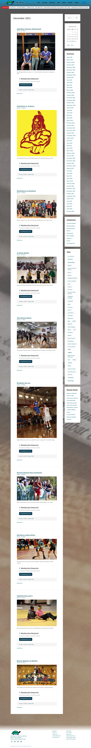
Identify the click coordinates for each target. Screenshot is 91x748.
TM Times (20, 2)
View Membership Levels (25, 84)
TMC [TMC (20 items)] (69, 359)
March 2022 (70, 181)
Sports (58, 2)
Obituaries (76, 2)
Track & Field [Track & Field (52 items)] (71, 369)
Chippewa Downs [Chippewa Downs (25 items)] (72, 278)
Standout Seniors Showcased (29, 29)
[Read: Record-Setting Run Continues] (37, 488)
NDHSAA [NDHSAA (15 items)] (70, 324)
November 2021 (71, 191)
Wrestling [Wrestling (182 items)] (71, 380)
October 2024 (70, 102)
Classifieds (70, 2)
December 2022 (71, 158)
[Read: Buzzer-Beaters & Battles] (37, 674)
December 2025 (71, 67)
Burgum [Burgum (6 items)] (70, 275)
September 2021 (71, 196)
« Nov (68, 45)
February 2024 (71, 123)
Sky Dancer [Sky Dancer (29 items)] (71, 341)
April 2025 (69, 87)
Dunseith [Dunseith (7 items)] (70, 289)
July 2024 (69, 110)
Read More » (20, 93)
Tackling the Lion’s (25, 596)
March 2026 (70, 59)
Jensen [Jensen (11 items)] (69, 310)
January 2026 (70, 65)
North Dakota (52, 2)
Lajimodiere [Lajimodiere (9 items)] (71, 312)
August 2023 (70, 138)
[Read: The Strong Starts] (37, 334)
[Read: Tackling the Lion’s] (37, 612)
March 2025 (70, 90)
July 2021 (69, 201)
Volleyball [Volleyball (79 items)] (70, 377)
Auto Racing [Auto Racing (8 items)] (71, 256)
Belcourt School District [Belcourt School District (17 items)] (72, 269)
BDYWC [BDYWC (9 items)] (70, 265)
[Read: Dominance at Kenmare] (37, 206)
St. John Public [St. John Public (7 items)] (71, 346)
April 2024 (69, 117)
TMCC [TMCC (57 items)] (74, 359)
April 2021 (69, 208)
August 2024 (70, 107)
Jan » (72, 45)
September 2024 (71, 105)
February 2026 (71, 62)
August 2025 (70, 77)
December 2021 (71, 188)
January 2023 (70, 155)
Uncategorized (71, 243)
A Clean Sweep (23, 253)
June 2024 (69, 112)
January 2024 (70, 125)
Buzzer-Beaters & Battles (27, 661)
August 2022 (70, 168)
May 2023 (69, 145)
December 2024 (71, 97)
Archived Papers (71, 223)
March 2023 (70, 150)
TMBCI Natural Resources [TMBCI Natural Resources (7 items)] (71, 356)
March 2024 (70, 120)
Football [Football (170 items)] (70, 301)
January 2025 (70, 95)
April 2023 (69, 148)
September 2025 (71, 75)
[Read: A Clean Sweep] (37, 269)
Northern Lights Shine (26, 535)
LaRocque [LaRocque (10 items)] (70, 315)
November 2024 (71, 100)
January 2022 (70, 186)
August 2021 (70, 198)
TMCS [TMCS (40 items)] (69, 365)
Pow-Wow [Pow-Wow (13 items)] (70, 332)
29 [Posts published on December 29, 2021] (72, 41)
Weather (64, 2)
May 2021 (69, 206)
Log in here (31, 89)
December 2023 (71, 128)
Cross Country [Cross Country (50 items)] (72, 281)
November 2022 (71, 160)
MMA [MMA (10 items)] (69, 321)
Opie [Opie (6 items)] (74, 329)
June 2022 (69, 173)
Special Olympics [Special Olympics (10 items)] (72, 343)
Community (44, 2)
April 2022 (69, 178)
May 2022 (69, 176)
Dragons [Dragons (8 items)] (70, 286)
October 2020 (70, 211)
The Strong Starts (24, 318)
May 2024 (69, 115)
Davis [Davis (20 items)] (69, 284)
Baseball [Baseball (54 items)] (70, 259)
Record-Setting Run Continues (29, 472)
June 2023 (69, 143)
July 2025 (69, 80)
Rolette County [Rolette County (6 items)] (71, 338)
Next (59, 717)
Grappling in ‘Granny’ (26, 106)
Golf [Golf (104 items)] (69, 304)
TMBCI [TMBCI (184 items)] (70, 352)
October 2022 (70, 163)
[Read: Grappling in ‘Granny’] (37, 133)
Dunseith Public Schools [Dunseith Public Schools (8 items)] (72, 293)
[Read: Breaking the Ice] (37, 412)
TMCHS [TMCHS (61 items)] (70, 362)
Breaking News (71, 226)
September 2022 (71, 165)
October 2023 (70, 133)
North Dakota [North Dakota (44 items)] (71, 327)
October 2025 (70, 72)
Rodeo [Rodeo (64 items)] (69, 335)
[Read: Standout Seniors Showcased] (36, 51)
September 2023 (71, 135)
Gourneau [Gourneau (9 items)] (70, 307)
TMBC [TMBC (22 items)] (69, 349)
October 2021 (70, 193)
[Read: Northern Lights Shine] (37, 549)
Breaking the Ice (23, 383)
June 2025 (69, 82)
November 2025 (71, 70)
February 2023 (71, 153)
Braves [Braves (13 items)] (69, 272)
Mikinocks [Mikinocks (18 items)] (70, 318)
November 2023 (71, 130)
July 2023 (69, 140)
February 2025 (71, 92)
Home (38, 2)
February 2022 (71, 183)
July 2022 (69, 171)
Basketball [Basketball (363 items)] (71, 262)
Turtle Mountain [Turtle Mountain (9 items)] (72, 371)
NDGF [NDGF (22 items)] (74, 321)
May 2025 (69, 85)
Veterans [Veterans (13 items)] (70, 374)
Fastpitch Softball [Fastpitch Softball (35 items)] (70, 297)
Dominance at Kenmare (26, 191)
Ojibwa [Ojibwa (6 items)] (69, 329)
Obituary (69, 238)
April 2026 (69, 57)
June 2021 (69, 203)
